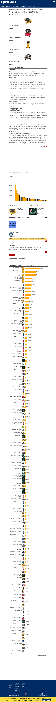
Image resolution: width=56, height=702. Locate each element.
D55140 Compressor (17, 643)
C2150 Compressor (18, 567)
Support (17, 686)
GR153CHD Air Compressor (16, 627)
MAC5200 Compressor (17, 363)
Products (10, 683)
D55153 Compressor (17, 485)
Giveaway (29, 6)
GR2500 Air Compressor (17, 442)
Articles (13, 6)
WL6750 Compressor (17, 508)
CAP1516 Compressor (17, 633)
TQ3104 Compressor (17, 303)
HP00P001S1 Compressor (16, 630)
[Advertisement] (28, 159)
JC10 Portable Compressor (16, 620)
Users (34, 6)
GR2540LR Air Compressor (16, 462)
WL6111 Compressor (17, 505)
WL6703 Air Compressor (17, 524)
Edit (46, 146)
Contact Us (17, 690)
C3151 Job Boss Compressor (16, 396)
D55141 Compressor (17, 637)
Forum (17, 6)
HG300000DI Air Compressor (16, 607)
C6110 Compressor (18, 402)
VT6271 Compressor (17, 336)
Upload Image (12, 255)
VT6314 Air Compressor (17, 340)
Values (10, 687)
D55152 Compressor (17, 515)
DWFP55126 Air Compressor (16, 604)
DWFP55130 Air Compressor (16, 571)
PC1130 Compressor (17, 544)
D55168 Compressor (17, 392)
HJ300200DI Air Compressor (16, 531)
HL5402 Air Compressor (17, 538)
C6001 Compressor (18, 557)
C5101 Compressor (18, 399)
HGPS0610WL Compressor (16, 317)
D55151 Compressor (17, 564)
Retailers (10, 685)
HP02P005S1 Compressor (16, 425)
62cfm (20, 260)
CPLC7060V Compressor (16, 353)
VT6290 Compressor (17, 373)
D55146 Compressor (17, 406)
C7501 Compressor (18, 346)
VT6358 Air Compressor (17, 389)
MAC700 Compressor (17, 561)
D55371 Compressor (17, 439)
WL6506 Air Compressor (17, 412)
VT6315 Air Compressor (17, 376)
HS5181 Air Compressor (17, 326)
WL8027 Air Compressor (17, 416)
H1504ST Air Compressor (16, 584)
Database (8, 6)
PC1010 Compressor (17, 647)
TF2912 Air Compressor (17, 293)
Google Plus (28, 693)
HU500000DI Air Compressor (16, 551)
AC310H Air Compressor (17, 541)
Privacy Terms (37, 700)
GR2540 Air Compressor (17, 449)
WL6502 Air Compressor (17, 521)
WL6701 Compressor (17, 501)
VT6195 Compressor (17, 333)
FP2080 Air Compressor (17, 640)
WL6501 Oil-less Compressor (16, 498)
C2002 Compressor (18, 590)
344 (15, 174)
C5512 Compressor (18, 369)
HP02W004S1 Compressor (16, 429)
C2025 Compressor (18, 597)
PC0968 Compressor (17, 623)
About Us (17, 688)
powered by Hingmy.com (42, 202)
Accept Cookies (46, 700)
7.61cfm (16, 176)
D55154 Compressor (17, 511)
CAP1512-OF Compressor (16, 577)
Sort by (10, 234)
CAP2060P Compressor (17, 587)
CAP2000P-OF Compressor (16, 581)
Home (3, 6)
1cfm (20, 261)
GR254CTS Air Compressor (16, 445)
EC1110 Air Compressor (17, 465)
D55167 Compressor (17, 419)
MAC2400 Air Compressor (16, 455)
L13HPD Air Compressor (17, 617)
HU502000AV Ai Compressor (16, 518)
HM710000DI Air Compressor (16, 614)
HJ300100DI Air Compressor (16, 528)
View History (42, 146)
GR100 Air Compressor (17, 650)
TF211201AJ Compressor (16, 284)
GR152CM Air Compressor (16, 600)
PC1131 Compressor (17, 452)
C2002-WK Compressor (17, 594)
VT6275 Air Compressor (17, 343)
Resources (23, 6)
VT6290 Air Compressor (17, 386)
